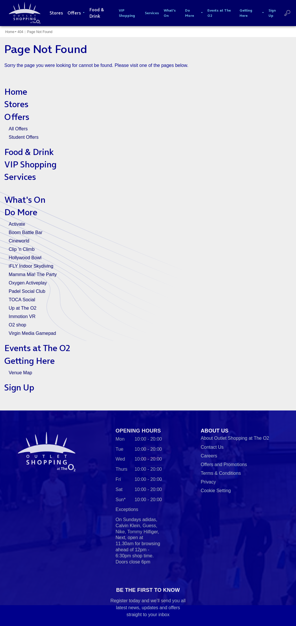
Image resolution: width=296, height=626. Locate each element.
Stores (16, 104)
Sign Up (19, 387)
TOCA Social (22, 299)
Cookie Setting (216, 490)
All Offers (18, 128)
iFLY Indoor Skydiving (31, 266)
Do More (20, 212)
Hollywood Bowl (25, 257)
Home (9, 32)
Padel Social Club (27, 291)
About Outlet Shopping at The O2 (235, 438)
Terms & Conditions (221, 473)
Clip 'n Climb (21, 249)
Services (20, 177)
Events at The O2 (37, 348)
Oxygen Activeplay (28, 282)
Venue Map (20, 372)
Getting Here (29, 361)
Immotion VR (22, 316)
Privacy (208, 481)
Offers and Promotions (224, 464)
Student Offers (24, 137)
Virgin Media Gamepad (32, 333)
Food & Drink (29, 152)
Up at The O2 (22, 308)
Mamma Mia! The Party (33, 274)
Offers (16, 117)
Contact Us (212, 447)
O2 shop (17, 324)
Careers (209, 455)
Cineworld (19, 240)
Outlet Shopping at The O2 (23, 13)
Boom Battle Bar (26, 232)
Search (287, 13)
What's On (24, 200)
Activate (17, 224)
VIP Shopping (30, 164)
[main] (148, 218)
